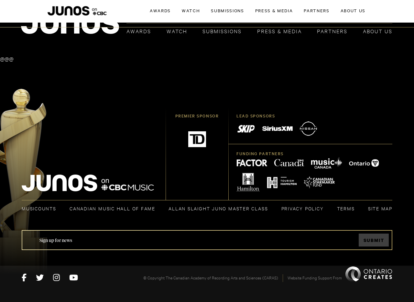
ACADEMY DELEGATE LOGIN (361, 15)
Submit (374, 240)
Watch (177, 30)
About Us (377, 30)
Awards (138, 30)
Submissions (222, 30)
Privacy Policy (302, 208)
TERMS (346, 208)
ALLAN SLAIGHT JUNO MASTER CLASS (218, 208)
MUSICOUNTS (39, 208)
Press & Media (279, 30)
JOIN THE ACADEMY (302, 15)
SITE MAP (380, 208)
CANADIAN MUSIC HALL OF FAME (112, 208)
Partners (332, 30)
